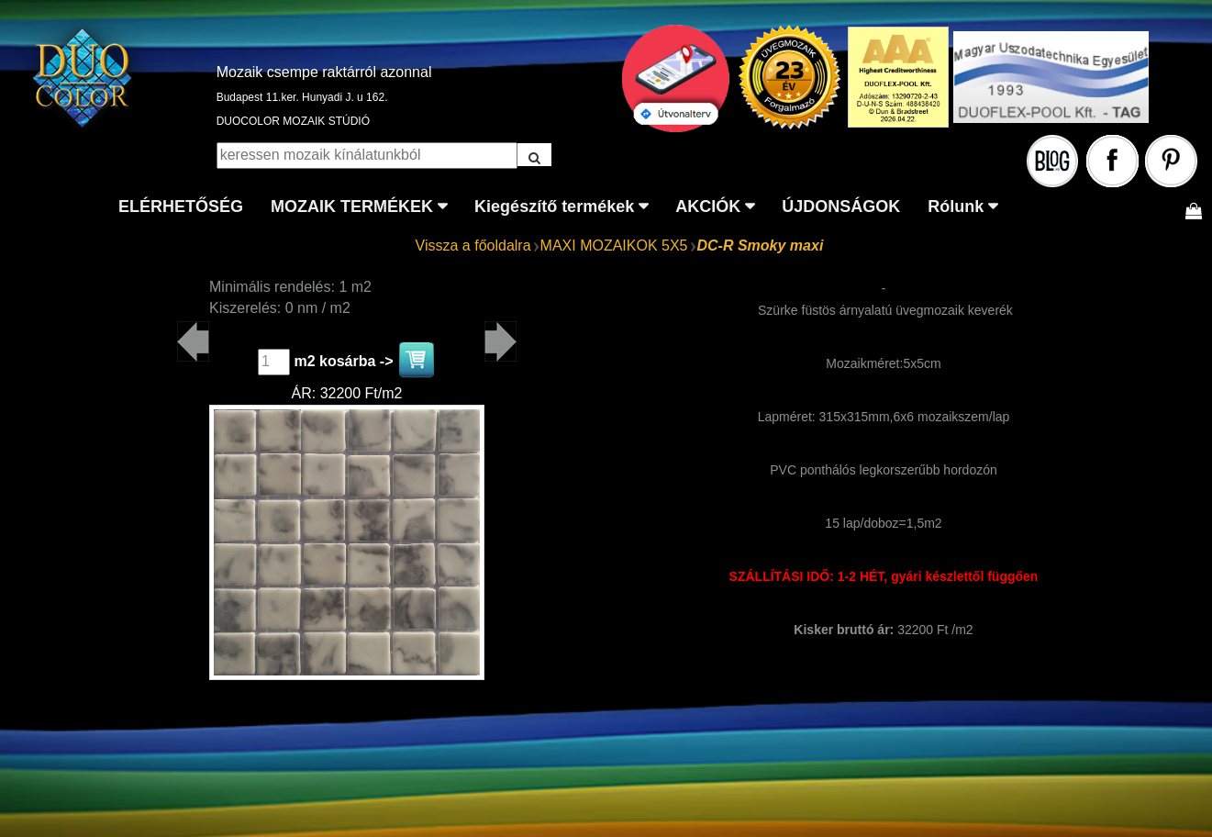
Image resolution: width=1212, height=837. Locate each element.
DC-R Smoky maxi (760, 245)
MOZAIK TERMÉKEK (352, 206)
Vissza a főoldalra (473, 245)
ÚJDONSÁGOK (841, 206)
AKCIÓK (707, 206)
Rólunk (956, 206)
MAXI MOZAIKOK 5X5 (614, 245)
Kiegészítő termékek (554, 206)
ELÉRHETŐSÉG (180, 206)
